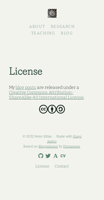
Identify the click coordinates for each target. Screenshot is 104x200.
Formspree (71, 146)
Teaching (43, 33)
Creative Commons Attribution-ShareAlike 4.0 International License (46, 95)
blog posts (26, 87)
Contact (62, 166)
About (37, 26)
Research (63, 26)
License (42, 166)
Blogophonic (48, 146)
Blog (67, 33)
